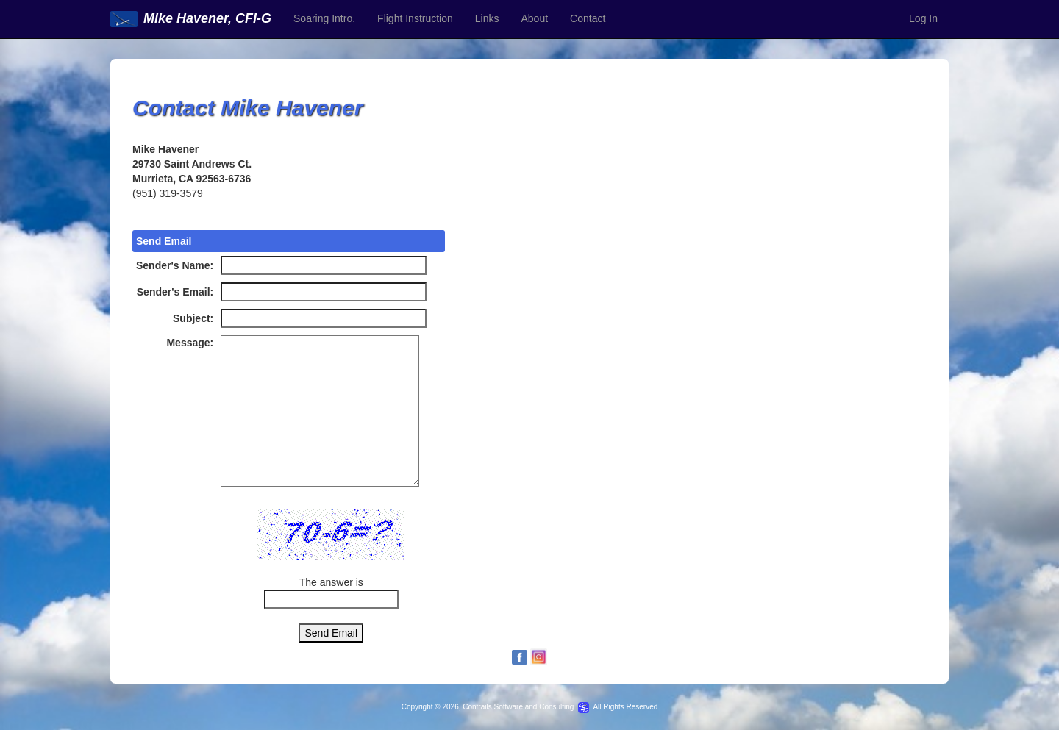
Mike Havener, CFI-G (190, 18)
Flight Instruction (415, 18)
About (534, 18)
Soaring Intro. (324, 18)
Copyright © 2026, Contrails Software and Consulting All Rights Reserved (530, 707)
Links (487, 18)
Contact (587, 18)
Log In (923, 18)
